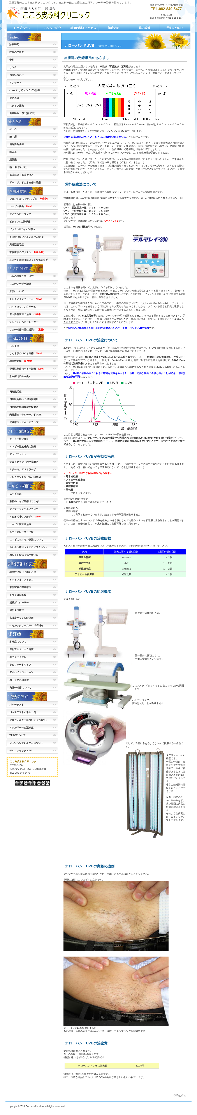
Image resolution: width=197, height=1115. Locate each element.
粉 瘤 (13, 136)
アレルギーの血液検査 (21, 727)
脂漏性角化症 (16, 144)
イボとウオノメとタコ (21, 579)
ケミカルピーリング (20, 214)
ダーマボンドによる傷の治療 (25, 182)
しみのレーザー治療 (20, 283)
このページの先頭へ (180, 1095)
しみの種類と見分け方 (21, 276)
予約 (13, 59)
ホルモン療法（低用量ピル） (25, 555)
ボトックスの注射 (19, 680)
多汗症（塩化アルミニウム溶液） (27, 237)
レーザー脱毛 (20, 206)
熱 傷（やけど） (19, 167)
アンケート (15, 82)
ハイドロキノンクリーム (22, 306)
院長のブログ (16, 52)
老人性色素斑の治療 (25, 314)
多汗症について (17, 641)
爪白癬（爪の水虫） (21, 376)
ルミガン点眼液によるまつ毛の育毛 (28, 260)
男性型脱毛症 (19, 244)
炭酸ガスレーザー (19, 602)
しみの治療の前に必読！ (26, 329)
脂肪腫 (13, 159)
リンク (13, 67)
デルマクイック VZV (21, 750)
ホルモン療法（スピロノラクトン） (28, 547)
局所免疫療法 (16, 610)
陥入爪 (13, 152)
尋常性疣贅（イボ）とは (22, 572)
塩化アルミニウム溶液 (21, 649)
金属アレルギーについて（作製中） (28, 720)
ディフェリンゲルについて (23, 509)
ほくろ (13, 129)
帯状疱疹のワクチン (28, 252)
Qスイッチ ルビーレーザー (24, 322)
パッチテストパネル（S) (22, 712)
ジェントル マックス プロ (28, 198)
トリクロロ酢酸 (17, 595)
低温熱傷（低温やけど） (22, 175)
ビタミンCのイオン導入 (22, 229)
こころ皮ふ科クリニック (50, 12)
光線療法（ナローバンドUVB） (26, 414)
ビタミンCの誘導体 (19, 221)
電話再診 (14, 98)
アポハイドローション (22, 672)
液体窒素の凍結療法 (20, 587)
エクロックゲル (17, 657)
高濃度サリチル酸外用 (22, 618)
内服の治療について (20, 687)
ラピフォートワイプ (20, 664)
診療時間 (14, 44)
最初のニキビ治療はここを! (24, 501)
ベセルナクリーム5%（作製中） (26, 625)
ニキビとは (15, 493)
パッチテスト (16, 704)
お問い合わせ (16, 75)
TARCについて (17, 735)
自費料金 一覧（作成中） (23, 113)
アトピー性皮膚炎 (19, 439)
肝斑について (16, 291)
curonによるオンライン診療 (24, 90)
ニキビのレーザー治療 (21, 532)
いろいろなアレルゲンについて (26, 743)
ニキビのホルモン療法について (26, 539)
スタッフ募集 (17, 105)
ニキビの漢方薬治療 (20, 524)
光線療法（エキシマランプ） (25, 422)
